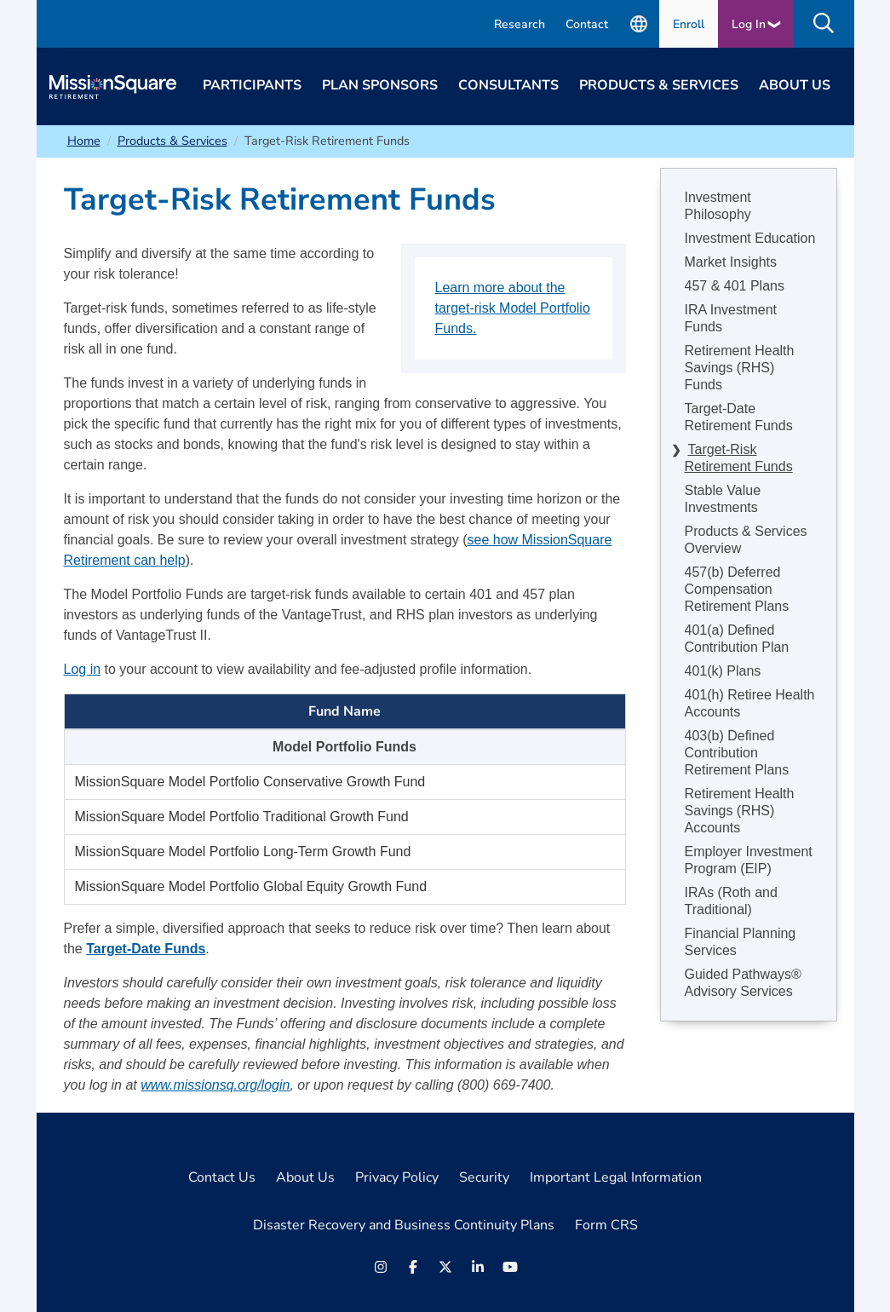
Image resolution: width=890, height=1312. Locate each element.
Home (83, 140)
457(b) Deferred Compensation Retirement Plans (737, 589)
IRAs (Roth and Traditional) (731, 901)
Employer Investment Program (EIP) (748, 860)
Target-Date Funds (145, 948)
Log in (82, 669)
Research (519, 24)
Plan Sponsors (380, 85)
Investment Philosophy (718, 206)
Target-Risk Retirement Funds (739, 458)
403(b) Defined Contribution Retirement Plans (737, 752)
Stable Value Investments (723, 499)
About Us (794, 85)
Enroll (688, 24)
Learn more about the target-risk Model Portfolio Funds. (512, 308)
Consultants (508, 85)
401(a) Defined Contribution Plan (737, 638)
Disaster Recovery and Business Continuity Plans (403, 1225)
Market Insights (731, 262)
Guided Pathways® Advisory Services (743, 982)
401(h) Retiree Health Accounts (750, 703)
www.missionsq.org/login (215, 1085)
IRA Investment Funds (731, 318)
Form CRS (606, 1225)
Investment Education (750, 238)
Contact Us (222, 1177)
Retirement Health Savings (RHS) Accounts (740, 810)
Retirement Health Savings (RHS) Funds (740, 367)
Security (484, 1177)
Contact (587, 24)
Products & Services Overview (746, 539)
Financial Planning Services (740, 942)
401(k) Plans (723, 671)
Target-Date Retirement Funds (739, 417)
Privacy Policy (397, 1177)
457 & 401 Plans (734, 286)
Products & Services (658, 85)
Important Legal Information (616, 1177)
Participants (252, 85)
